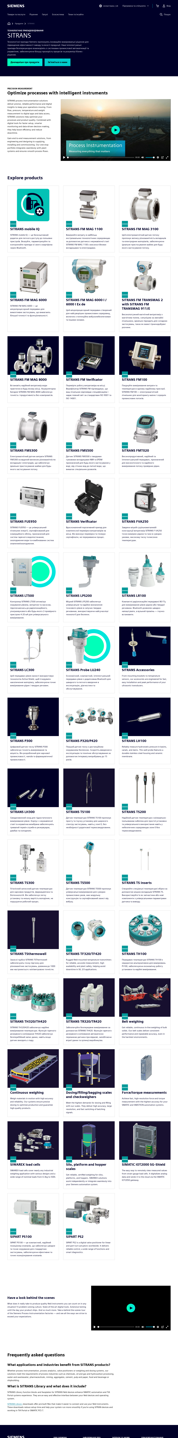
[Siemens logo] (15, 6)
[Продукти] (19, 23)
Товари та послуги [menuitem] (16, 14)
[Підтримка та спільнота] (135, 6)
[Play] (64, 157)
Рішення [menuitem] (34, 14)
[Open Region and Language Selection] (108, 6)
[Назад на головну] (9, 23)
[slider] (100, 157)
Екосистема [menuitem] (58, 14)
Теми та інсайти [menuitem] (75, 14)
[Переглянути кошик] (157, 6)
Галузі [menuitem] (45, 14)
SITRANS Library (14, 1404)
